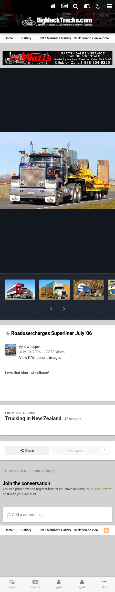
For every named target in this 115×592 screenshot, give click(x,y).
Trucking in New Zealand (33, 405)
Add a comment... (25, 501)
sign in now (99, 476)
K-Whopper (32, 333)
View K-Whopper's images (40, 344)
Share (27, 437)
